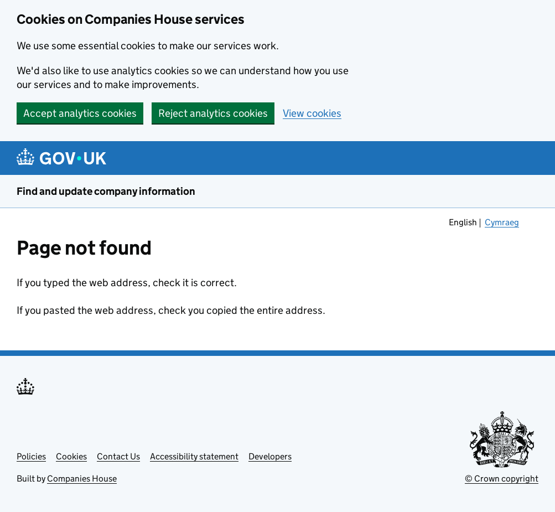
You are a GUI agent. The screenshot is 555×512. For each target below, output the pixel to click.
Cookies (71, 456)
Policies (31, 456)
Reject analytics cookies (213, 113)
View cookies (312, 113)
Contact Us (118, 456)
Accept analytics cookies (80, 113)
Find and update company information (106, 191)
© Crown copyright (501, 478)
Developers (270, 456)
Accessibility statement (194, 456)
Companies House (82, 478)
